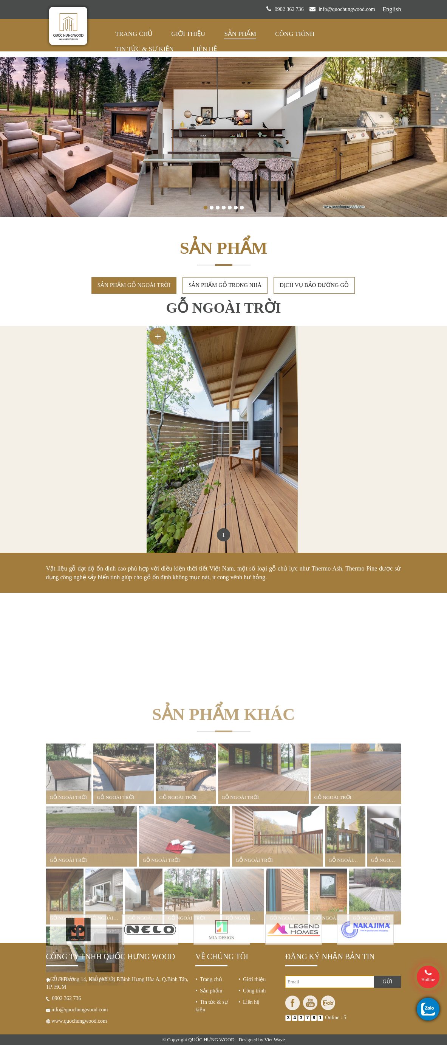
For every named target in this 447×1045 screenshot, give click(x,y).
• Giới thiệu (252, 895)
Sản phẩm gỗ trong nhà (225, 212)
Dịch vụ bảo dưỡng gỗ (314, 212)
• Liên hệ (249, 918)
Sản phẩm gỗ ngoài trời (134, 212)
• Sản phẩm (208, 907)
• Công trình (252, 907)
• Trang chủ (208, 895)
